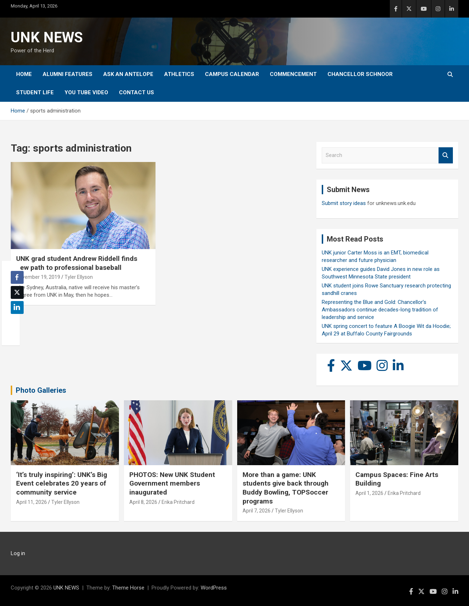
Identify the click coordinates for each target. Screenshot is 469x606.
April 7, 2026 (257, 511)
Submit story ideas (344, 203)
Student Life (35, 92)
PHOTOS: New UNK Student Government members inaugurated (172, 483)
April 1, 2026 (369, 493)
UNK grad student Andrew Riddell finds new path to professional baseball (76, 263)
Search (446, 155)
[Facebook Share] (17, 277)
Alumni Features (67, 74)
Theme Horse (128, 587)
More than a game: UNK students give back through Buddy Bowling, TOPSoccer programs (286, 488)
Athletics (179, 74)
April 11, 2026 (31, 502)
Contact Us (136, 92)
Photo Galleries (41, 390)
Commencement (293, 74)
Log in (18, 553)
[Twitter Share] (17, 292)
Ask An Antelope (128, 74)
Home (24, 74)
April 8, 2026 (143, 502)
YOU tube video (86, 92)
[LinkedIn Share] (17, 307)
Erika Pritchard (178, 502)
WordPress (214, 587)
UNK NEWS (47, 37)
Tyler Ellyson (78, 277)
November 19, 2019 (38, 277)
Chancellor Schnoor (360, 74)
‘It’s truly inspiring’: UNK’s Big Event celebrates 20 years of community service (61, 483)
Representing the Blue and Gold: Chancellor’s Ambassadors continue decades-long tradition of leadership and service (380, 309)
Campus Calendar (232, 74)
